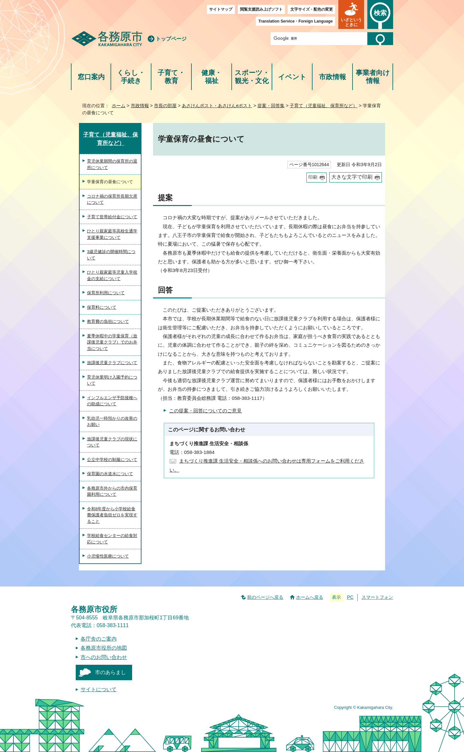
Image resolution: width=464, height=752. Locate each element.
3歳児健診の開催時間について (111, 254)
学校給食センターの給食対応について (112, 538)
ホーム (118, 105)
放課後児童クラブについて (112, 362)
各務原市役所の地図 (104, 648)
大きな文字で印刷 (351, 177)
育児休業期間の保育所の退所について (112, 164)
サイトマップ (220, 9)
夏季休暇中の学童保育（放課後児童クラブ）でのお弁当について (112, 342)
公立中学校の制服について (112, 459)
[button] (351, 14)
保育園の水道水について (110, 473)
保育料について (101, 307)
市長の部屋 (165, 105)
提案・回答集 (271, 105)
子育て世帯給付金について (112, 216)
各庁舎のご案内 (99, 639)
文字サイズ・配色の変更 (311, 9)
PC (350, 597)
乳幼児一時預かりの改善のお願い (112, 421)
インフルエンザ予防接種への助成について (112, 401)
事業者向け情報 (373, 77)
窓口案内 (91, 76)
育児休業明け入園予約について (112, 380)
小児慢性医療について (108, 556)
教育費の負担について (108, 321)
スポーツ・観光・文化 (252, 77)
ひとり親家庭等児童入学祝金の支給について (112, 275)
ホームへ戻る (309, 597)
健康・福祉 (211, 77)
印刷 (312, 177)
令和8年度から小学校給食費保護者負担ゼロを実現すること (112, 515)
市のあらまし (110, 672)
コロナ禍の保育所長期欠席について (112, 199)
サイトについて (99, 689)
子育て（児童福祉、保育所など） (323, 105)
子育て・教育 (171, 77)
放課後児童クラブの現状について (112, 442)
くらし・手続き (131, 77)
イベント (292, 76)
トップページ (171, 39)
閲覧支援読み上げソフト (261, 9)
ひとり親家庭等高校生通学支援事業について (112, 234)
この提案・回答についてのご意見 (205, 410)
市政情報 (332, 76)
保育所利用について (106, 292)
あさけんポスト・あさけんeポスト (217, 105)
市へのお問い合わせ (104, 657)
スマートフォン (377, 597)
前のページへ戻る (265, 597)
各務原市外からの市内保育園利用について (112, 491)
